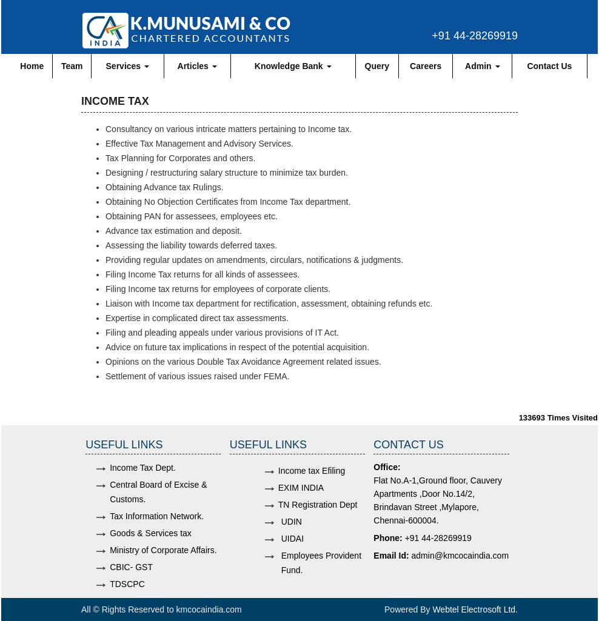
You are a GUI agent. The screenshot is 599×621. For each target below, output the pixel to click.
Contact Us (549, 66)
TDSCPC (127, 584)
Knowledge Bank (293, 66)
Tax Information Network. (157, 516)
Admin (482, 66)
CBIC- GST (131, 567)
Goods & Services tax (151, 533)
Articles (197, 66)
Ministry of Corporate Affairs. (163, 550)
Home (32, 66)
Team (72, 66)
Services (128, 66)
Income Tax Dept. (143, 468)
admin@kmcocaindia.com (460, 555)
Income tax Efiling (312, 471)
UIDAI (292, 538)
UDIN (291, 521)
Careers (425, 66)
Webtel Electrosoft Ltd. (475, 609)
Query (377, 66)
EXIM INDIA (301, 488)
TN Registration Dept (318, 505)
